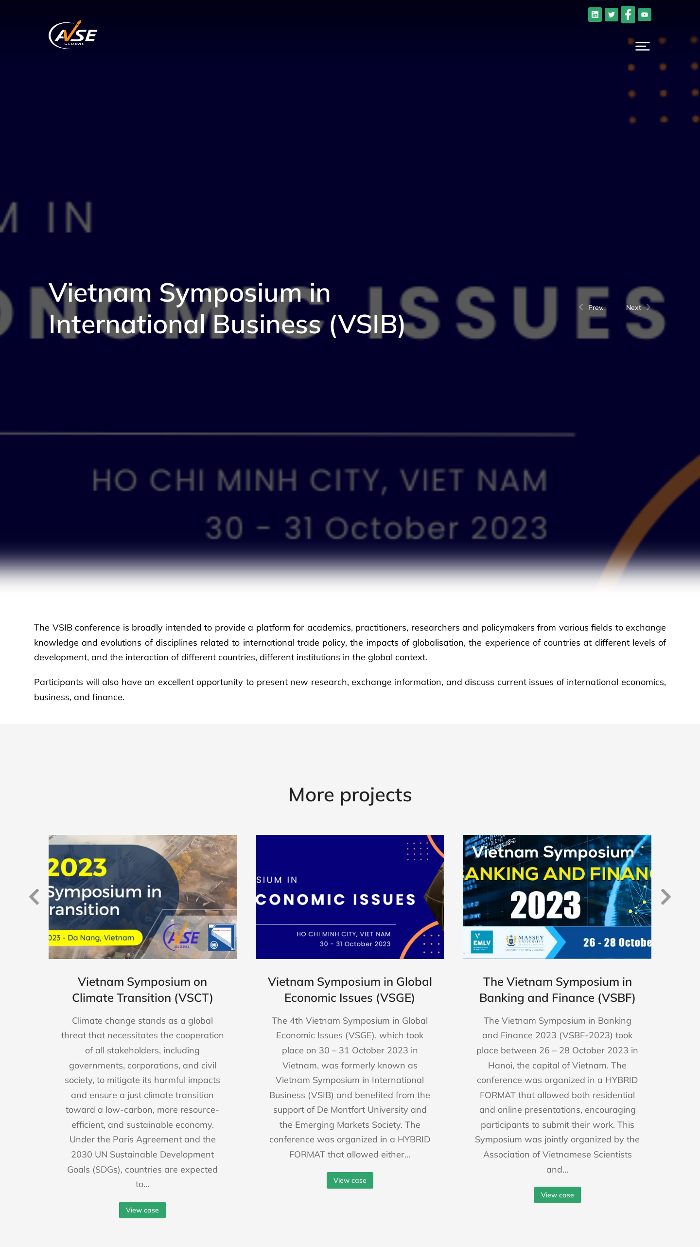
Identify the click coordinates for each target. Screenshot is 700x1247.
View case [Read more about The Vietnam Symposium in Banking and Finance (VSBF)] (557, 1195)
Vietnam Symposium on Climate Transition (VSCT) (142, 989)
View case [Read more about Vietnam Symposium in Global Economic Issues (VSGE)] (350, 1180)
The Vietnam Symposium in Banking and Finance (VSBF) (557, 989)
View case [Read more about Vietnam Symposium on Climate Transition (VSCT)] (142, 1210)
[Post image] (143, 896)
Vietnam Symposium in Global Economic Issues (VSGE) (350, 989)
